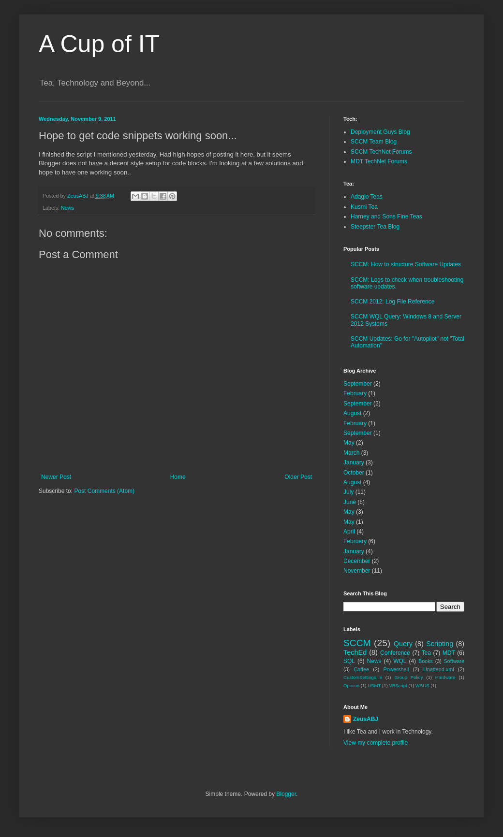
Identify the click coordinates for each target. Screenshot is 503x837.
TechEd (355, 652)
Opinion (351, 685)
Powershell (396, 669)
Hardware (445, 677)
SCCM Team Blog (374, 141)
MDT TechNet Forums (379, 161)
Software (454, 661)
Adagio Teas (367, 196)
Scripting (439, 644)
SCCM (357, 643)
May (349, 442)
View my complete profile (375, 742)
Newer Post (56, 477)
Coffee (361, 669)
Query (403, 644)
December (356, 561)
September (357, 383)
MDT (449, 652)
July (348, 492)
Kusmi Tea (364, 206)
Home (178, 477)
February (355, 393)
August (352, 413)
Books (425, 661)
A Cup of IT (99, 44)
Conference (395, 652)
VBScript (398, 685)
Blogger (286, 794)
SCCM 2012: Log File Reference (392, 301)
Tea (426, 652)
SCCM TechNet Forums (381, 151)
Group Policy (408, 677)
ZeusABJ (365, 719)
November (356, 570)
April (349, 531)
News (67, 208)
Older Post (298, 477)
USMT (374, 685)
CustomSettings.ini (362, 677)
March (351, 452)
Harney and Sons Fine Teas (386, 216)
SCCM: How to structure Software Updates (406, 264)
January (353, 462)
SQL (349, 661)
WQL (399, 661)
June (349, 502)
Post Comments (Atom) (104, 491)
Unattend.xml (438, 669)
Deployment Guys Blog (380, 132)
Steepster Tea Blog (375, 226)
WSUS (422, 685)
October (353, 472)
